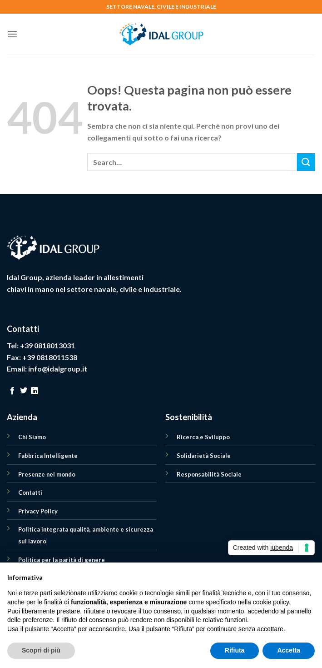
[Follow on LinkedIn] (34, 391)
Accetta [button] (288, 650)
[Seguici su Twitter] (23, 391)
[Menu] (12, 34)
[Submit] (306, 162)
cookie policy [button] (271, 602)
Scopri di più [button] (41, 650)
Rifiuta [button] (235, 650)
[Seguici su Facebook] (12, 391)
